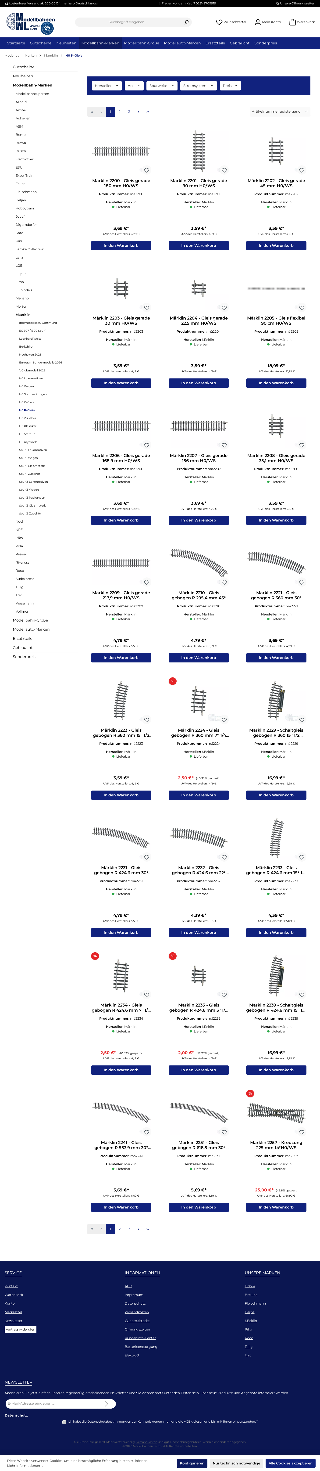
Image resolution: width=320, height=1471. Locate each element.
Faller (20, 184)
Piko (19, 538)
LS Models (24, 290)
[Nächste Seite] (138, 112)
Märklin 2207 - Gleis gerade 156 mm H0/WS (199, 460)
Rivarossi (23, 562)
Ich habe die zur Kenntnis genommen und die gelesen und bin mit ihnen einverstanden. (163, 1421)
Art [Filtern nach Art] (134, 85)
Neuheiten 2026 (30, 354)
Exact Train (24, 175)
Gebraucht (23, 647)
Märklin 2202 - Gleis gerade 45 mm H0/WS (276, 183)
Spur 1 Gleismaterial (32, 466)
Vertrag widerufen (20, 1329)
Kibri (19, 241)
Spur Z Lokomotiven (33, 481)
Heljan (21, 200)
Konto (10, 1303)
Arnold (21, 102)
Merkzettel (13, 1312)
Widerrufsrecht (137, 1321)
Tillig (20, 587)
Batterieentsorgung (141, 1347)
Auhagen (23, 118)
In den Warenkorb (121, 247)
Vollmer (22, 611)
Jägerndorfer (26, 225)
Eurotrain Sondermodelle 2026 (40, 362)
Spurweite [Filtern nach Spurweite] (162, 85)
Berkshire (25, 346)
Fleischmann (26, 192)
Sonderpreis (24, 657)
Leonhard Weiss (30, 338)
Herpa (250, 1312)
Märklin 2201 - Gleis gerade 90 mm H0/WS (198, 183)
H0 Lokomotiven (31, 378)
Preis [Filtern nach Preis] (230, 85)
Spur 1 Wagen (28, 458)
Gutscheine (24, 67)
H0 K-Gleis (27, 410)
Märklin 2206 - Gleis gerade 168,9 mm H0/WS (121, 460)
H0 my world (28, 442)
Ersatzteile (22, 638)
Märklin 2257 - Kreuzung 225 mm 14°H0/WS (276, 1153)
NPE (19, 530)
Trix (18, 595)
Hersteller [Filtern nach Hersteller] (107, 85)
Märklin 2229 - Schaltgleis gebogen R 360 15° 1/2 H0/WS (276, 738)
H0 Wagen (26, 386)
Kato (19, 233)
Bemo (21, 135)
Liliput (21, 274)
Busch (21, 151)
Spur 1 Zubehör (29, 473)
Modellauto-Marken (31, 629)
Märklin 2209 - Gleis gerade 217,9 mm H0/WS (121, 599)
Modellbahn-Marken (32, 85)
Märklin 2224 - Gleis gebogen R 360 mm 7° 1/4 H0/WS (198, 738)
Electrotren (25, 159)
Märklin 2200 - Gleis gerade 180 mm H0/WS (121, 183)
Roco (20, 570)
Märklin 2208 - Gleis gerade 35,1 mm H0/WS (276, 460)
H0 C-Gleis (26, 402)
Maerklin (23, 315)
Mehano (22, 298)
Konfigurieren (192, 1463)
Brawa (21, 143)
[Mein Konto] (268, 22)
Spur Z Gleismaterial (33, 505)
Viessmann (25, 603)
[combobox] (128, 22)
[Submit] (106, 1404)
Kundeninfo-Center (140, 1338)
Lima (20, 282)
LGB (19, 265)
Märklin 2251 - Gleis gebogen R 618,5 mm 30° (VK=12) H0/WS (198, 1153)
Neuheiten (23, 76)
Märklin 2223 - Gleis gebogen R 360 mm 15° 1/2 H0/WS (121, 738)
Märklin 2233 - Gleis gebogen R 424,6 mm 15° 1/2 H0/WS (276, 876)
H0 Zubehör (27, 418)
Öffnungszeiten (137, 1329)
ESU (19, 167)
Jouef (20, 216)
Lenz (19, 257)
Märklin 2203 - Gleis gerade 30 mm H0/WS (121, 322)
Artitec (21, 110)
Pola (19, 546)
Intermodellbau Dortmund (38, 322)
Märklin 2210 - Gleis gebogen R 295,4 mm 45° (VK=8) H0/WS (199, 599)
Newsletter (13, 1321)
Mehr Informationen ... (25, 1466)
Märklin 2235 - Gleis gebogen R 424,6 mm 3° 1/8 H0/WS (198, 1015)
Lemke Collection (30, 249)
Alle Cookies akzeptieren (291, 1463)
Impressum (134, 1295)
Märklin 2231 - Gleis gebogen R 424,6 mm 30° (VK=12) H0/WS (121, 876)
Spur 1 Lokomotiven (33, 450)
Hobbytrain (25, 208)
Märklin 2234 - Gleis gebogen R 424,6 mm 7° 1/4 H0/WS (121, 1015)
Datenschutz (135, 1303)
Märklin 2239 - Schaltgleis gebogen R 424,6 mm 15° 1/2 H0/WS (276, 1015)
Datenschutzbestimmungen (109, 1421)
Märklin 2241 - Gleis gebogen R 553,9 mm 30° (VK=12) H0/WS (121, 1153)
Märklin (251, 1321)
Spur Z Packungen (32, 497)
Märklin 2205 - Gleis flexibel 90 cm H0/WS (276, 322)
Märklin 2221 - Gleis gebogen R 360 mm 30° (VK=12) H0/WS (276, 599)
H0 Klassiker (27, 426)
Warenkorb (14, 1295)
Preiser (21, 554)
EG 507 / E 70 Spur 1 (32, 330)
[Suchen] (186, 22)
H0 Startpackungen (33, 394)
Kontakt (11, 1286)
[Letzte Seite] (148, 112)
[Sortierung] (280, 111)
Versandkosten (137, 1312)
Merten (21, 306)
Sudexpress (25, 579)
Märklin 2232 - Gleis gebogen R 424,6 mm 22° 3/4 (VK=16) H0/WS (199, 876)
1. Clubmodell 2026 (32, 370)
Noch (20, 521)
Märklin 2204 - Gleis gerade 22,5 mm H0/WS (199, 322)
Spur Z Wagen (29, 489)
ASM (19, 126)
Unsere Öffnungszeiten (297, 3)
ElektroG (132, 1355)
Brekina (251, 1295)
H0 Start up (27, 434)
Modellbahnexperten (32, 94)
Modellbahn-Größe (30, 620)
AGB (128, 1286)
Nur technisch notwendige (236, 1463)
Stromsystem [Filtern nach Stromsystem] (198, 85)
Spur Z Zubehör (30, 513)
